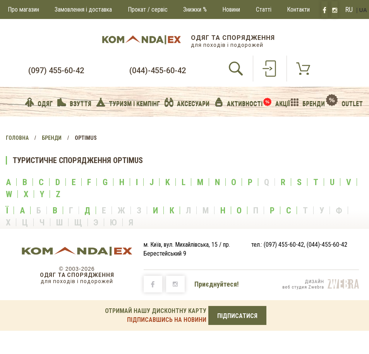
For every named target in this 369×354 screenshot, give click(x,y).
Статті (263, 9)
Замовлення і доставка (83, 9)
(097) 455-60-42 (56, 70)
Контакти (298, 9)
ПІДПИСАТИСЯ (237, 316)
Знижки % (195, 9)
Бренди (52, 138)
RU (349, 9)
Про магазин (23, 9)
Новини (231, 9)
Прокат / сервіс (148, 9)
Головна (17, 138)
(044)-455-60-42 (157, 70)
